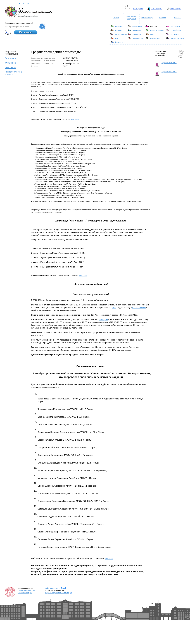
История (153, 26)
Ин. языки (175, 34)
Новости (162, 17)
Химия (152, 34)
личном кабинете (139, 308)
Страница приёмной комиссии (57, 593)
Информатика (137, 38)
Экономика (136, 34)
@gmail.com (26, 590)
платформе (103, 320)
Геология (118, 30)
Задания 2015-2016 (169, 63)
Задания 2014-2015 (169, 72)
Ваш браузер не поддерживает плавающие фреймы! (95, 8)
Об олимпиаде (147, 17)
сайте (114, 308)
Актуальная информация (11, 52)
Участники (11, 62)
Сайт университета (52, 588)
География (119, 26)
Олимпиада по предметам (131, 17)
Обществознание (157, 30)
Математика (155, 38)
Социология (137, 26)
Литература (175, 26)
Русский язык (176, 30)
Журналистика (121, 34)
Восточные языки (177, 38)
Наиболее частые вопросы (13, 73)
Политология (120, 42)
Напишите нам (23, 593)
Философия (136, 30)
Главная (116, 17)
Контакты (177, 17)
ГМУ (117, 38)
